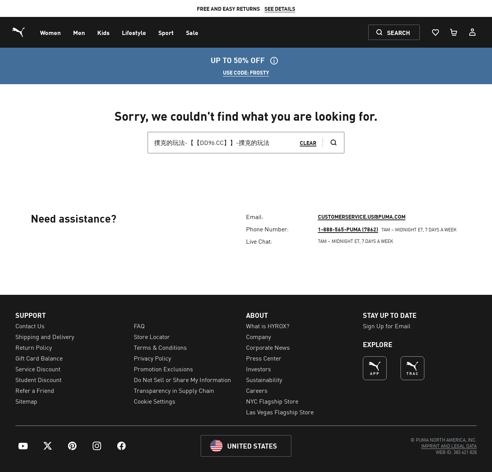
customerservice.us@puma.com (362, 216)
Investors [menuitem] (258, 368)
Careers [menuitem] (257, 390)
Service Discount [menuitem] (37, 368)
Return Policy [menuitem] (33, 347)
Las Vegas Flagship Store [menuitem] (280, 411)
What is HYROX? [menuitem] (267, 325)
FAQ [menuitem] (139, 325)
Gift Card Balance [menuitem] (39, 357)
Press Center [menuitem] (263, 357)
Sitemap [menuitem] (26, 401)
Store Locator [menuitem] (152, 336)
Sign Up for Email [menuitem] (387, 325)
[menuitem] (50, 32)
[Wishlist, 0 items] (435, 32)
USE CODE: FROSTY (246, 72)
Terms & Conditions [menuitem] (160, 347)
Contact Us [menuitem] (30, 325)
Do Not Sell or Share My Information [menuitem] (182, 379)
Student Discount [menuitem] (38, 379)
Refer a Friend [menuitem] (34, 390)
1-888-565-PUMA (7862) (348, 229)
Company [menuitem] (258, 336)
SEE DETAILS (279, 8)
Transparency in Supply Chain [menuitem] (174, 390)
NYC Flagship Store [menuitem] (272, 401)
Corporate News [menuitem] (268, 347)
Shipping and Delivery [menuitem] (44, 336)
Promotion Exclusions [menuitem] (163, 368)
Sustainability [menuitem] (264, 379)
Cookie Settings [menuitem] (154, 401)
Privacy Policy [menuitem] (152, 357)
